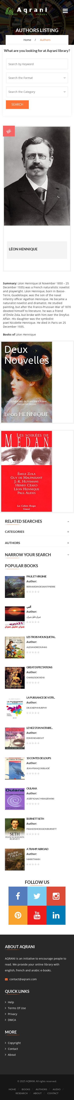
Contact (13, 1049)
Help (11, 1002)
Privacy (12, 1014)
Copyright (14, 1043)
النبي (28, 606)
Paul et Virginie (36, 576)
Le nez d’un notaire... (39, 727)
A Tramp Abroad (37, 849)
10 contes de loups (38, 758)
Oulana (31, 788)
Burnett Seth (35, 818)
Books (26, 1089)
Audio (57, 1089)
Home (27, 40)
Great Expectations (39, 667)
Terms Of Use (17, 1008)
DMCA (12, 1020)
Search (17, 104)
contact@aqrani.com (23, 979)
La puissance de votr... (40, 697)
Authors (41, 1089)
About (12, 1055)
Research (22, 1093)
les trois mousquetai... (40, 637)
